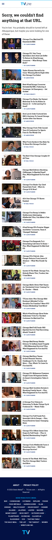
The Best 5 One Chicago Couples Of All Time (36, 157)
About (16, 485)
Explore (36, 501)
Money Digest (11, 513)
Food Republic (15, 504)
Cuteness (26, 501)
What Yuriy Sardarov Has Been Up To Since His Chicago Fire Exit (36, 143)
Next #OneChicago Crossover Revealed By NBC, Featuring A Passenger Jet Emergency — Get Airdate (35, 88)
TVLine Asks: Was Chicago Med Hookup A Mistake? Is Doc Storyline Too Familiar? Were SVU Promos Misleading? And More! (36, 302)
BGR (5, 501)
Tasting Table (33, 519)
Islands (12, 510)
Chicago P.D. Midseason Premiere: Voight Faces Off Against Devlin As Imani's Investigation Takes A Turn (36, 376)
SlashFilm (36, 516)
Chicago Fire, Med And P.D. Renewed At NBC (33, 40)
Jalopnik (22, 510)
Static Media (17, 489)
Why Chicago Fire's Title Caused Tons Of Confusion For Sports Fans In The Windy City (35, 130)
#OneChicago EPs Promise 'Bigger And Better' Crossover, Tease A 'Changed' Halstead (36, 229)
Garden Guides (30, 504)
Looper (31, 510)
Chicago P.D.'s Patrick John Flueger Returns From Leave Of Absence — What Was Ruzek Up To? (35, 259)
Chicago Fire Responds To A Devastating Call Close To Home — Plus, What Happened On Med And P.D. (36, 245)
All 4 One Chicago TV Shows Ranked (33, 199)
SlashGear (14, 519)
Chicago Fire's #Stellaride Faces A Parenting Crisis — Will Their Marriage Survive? (36, 447)
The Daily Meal (10, 522)
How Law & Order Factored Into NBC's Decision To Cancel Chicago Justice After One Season (36, 116)
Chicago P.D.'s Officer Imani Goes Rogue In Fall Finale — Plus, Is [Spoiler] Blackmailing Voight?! (35, 433)
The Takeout (34, 522)
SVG (23, 519)
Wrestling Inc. (27, 525)
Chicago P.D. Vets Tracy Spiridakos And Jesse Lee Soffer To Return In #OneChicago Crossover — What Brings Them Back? (35, 58)
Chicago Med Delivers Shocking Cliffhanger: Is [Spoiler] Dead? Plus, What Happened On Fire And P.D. (36, 173)
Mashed (40, 510)
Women (45, 522)
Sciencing (25, 516)
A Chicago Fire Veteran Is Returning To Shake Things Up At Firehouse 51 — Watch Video (36, 404)
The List (22, 522)
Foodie (45, 501)
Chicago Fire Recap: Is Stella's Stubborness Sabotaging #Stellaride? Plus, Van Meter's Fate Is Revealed (36, 216)
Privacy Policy (31, 485)
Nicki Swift (24, 513)
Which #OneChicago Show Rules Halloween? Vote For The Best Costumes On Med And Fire (35, 315)
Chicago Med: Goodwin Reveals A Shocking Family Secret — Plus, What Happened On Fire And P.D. (35, 390)
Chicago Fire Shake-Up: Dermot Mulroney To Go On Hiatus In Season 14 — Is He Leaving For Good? (35, 102)
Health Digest (19, 507)
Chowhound (15, 501)
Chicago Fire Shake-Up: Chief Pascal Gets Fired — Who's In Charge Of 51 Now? (34, 186)
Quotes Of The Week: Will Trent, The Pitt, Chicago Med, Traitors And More (35, 461)
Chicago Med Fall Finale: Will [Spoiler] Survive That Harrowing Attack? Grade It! (35, 329)
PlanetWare (13, 516)
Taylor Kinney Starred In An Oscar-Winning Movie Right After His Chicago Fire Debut (36, 72)
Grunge (7, 507)
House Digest (33, 507)
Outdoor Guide (37, 513)
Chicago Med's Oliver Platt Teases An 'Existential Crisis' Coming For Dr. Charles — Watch (36, 287)
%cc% (19, 48)
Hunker (44, 507)
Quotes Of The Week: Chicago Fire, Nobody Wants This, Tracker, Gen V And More (36, 273)
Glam (40, 504)
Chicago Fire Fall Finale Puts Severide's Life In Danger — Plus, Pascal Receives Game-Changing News (35, 419)
